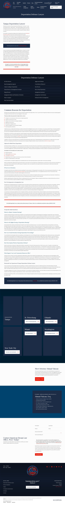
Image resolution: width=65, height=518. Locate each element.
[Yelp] (54, 429)
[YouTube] (56, 429)
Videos (4, 449)
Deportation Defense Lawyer (8, 445)
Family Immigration (6, 447)
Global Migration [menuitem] (32, 7)
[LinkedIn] (51, 429)
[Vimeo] (58, 429)
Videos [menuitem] (38, 7)
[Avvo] (61, 429)
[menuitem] (4, 464)
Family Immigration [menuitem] (26, 7)
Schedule (5, 453)
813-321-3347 (57, 3)
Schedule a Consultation (32, 449)
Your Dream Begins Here (56, 7)
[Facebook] (47, 429)
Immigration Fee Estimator (8, 451)
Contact (4, 455)
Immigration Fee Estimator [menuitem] (43, 7)
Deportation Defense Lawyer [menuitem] (17, 7)
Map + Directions (59, 449)
